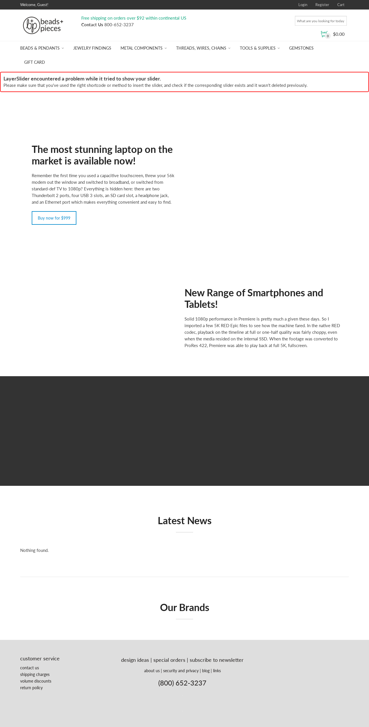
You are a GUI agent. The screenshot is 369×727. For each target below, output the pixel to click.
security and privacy (181, 670)
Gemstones (301, 48)
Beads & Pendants (40, 48)
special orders (169, 660)
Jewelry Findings (92, 48)
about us (152, 670)
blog (206, 670)
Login (302, 4)
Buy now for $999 (54, 218)
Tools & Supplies (258, 48)
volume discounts (35, 681)
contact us (29, 667)
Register (322, 4)
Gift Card (34, 62)
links (217, 670)
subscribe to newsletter (217, 660)
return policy (31, 687)
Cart (340, 4)
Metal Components (142, 48)
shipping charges (35, 674)
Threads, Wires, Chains (201, 48)
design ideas (135, 660)
